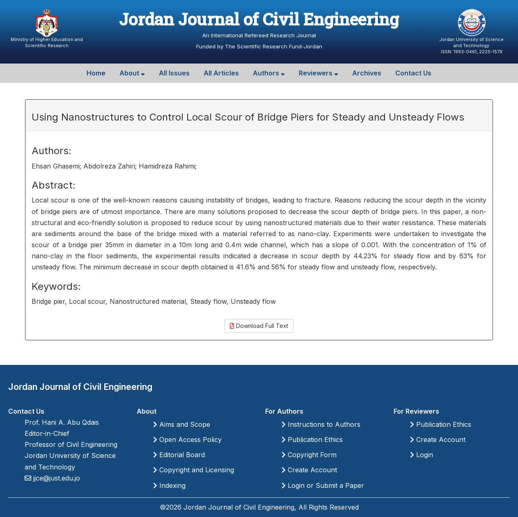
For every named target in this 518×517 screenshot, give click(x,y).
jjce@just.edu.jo (55, 478)
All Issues (174, 73)
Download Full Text (259, 325)
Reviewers (318, 73)
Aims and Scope (181, 424)
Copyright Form (309, 455)
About (132, 73)
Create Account (309, 470)
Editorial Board (179, 455)
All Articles (221, 73)
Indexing (169, 485)
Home (96, 73)
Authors (269, 73)
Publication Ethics (312, 439)
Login (421, 455)
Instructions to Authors (321, 424)
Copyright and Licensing (193, 470)
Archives (366, 73)
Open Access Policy (187, 439)
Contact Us (413, 73)
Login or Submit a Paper (323, 485)
